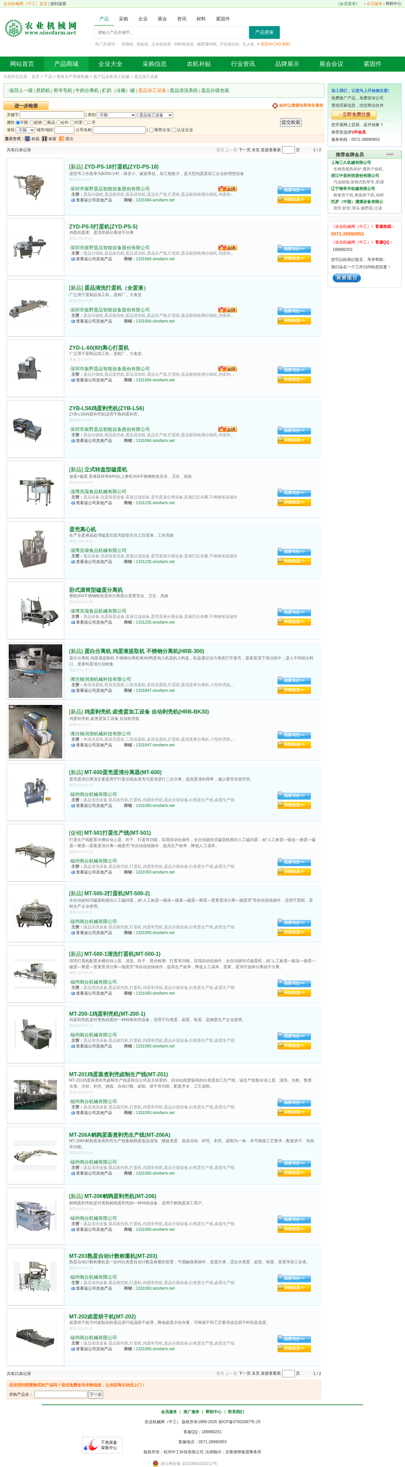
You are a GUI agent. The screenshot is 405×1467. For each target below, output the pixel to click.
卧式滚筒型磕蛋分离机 (96, 590)
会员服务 (375, 3)
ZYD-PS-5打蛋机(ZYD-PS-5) (103, 227)
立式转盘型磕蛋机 (105, 469)
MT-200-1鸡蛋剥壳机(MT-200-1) (107, 1014)
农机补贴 (199, 64)
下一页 (245, 150)
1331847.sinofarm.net (155, 690)
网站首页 (22, 64)
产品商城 (66, 64)
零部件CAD (270, 44)
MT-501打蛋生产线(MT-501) (117, 833)
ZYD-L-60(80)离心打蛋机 (99, 348)
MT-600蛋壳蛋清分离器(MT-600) (123, 772)
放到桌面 (58, 3)
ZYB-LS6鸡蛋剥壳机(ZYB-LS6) (106, 408)
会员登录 (348, 3)
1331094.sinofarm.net (155, 200)
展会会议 (331, 64)
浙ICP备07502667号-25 (239, 1421)
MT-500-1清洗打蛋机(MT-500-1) (122, 954)
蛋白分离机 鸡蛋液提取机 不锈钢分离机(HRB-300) (144, 651)
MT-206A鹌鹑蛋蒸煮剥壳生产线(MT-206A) (119, 1135)
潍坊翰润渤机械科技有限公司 (100, 679)
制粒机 (143, 44)
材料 (286, 44)
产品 (48, 76)
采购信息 (155, 64)
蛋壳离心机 (82, 529)
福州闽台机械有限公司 (93, 794)
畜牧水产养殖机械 (73, 76)
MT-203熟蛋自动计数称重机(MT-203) (113, 1256)
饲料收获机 (184, 44)
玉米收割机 (161, 44)
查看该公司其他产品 (94, 200)
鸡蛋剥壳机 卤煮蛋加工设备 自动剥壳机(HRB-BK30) (146, 712)
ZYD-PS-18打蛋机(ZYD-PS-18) (121, 167)
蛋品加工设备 (146, 76)
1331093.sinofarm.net (155, 805)
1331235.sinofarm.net (155, 502)
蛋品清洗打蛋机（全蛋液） (116, 288)
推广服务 (191, 1411)
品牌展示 (287, 64)
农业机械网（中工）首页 (25, 3)
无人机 (248, 44)
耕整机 (128, 44)
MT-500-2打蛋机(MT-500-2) (117, 893)
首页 (35, 76)
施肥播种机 (207, 44)
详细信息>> (294, 199)
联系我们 (236, 1411)
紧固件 (372, 64)
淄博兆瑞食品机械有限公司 (98, 491)
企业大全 (110, 64)
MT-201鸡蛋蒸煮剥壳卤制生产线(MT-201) (118, 1074)
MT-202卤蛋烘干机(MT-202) (102, 1316)
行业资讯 (243, 64)
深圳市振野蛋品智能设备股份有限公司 (110, 188)
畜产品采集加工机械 (111, 76)
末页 (256, 150)
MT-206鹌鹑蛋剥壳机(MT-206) (120, 1196)
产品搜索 (264, 32)
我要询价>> (294, 190)
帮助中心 (394, 3)
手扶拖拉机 (230, 44)
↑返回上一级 (20, 90)
